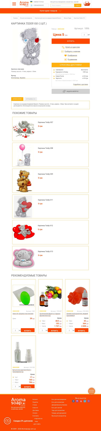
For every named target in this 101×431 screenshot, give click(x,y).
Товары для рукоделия (59, 413)
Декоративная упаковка (59, 405)
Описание (17, 99)
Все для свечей (57, 407)
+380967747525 (38, 2)
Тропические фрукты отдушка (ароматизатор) (50, 314)
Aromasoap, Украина (18, 78)
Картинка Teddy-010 (79, 18)
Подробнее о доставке (80, 84)
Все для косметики (58, 402)
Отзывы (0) (30, 99)
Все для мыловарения (59, 399)
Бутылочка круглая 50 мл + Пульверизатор (22, 371)
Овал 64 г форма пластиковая (23, 313)
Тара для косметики (58, 410)
